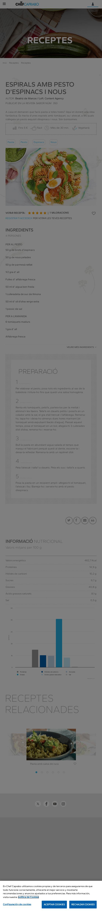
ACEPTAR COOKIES (54, 904)
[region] (51, 896)
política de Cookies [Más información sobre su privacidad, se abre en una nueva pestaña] (28, 897)
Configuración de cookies (17, 904)
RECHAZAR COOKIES (83, 904)
